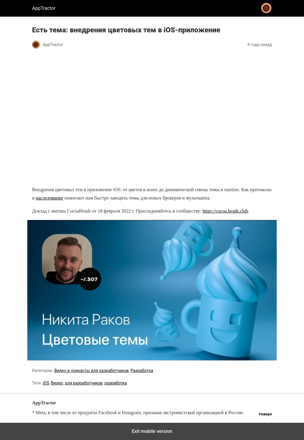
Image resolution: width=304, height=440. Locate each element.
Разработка (141, 370)
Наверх (265, 414)
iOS (46, 383)
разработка (115, 383)
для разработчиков (83, 383)
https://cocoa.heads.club (225, 210)
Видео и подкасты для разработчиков (91, 370)
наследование (49, 197)
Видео (57, 383)
